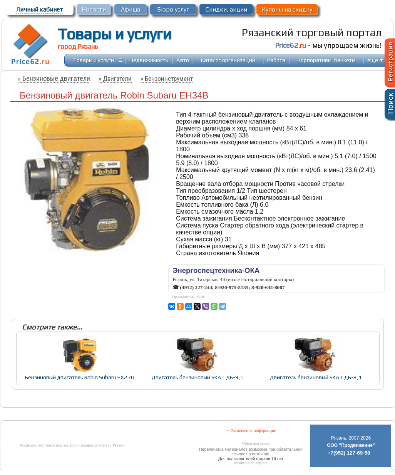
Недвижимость (148, 60)
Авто (182, 60)
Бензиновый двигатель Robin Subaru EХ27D (79, 377)
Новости (94, 9)
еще (375, 60)
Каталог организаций (228, 60)
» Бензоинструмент (167, 78)
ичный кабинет (39, 9)
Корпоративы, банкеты (326, 60)
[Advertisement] (177, 415)
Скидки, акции (226, 9)
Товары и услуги (114, 34)
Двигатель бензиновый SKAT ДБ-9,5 (198, 377)
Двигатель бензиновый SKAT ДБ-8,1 (316, 377)
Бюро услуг (173, 9)
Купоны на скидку (287, 9)
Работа (276, 60)
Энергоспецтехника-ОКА (215, 270)
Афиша (130, 9)
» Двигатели (115, 78)
